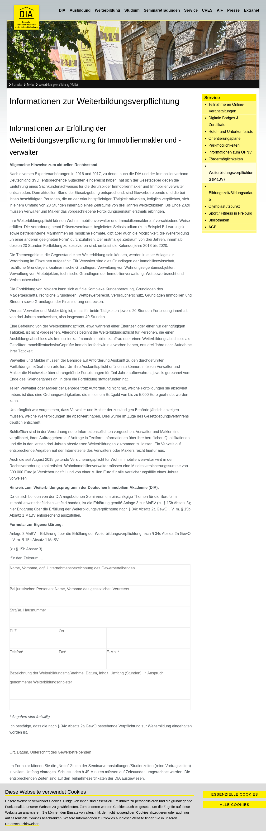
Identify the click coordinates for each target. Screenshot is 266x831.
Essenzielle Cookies (234, 794)
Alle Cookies (234, 804)
